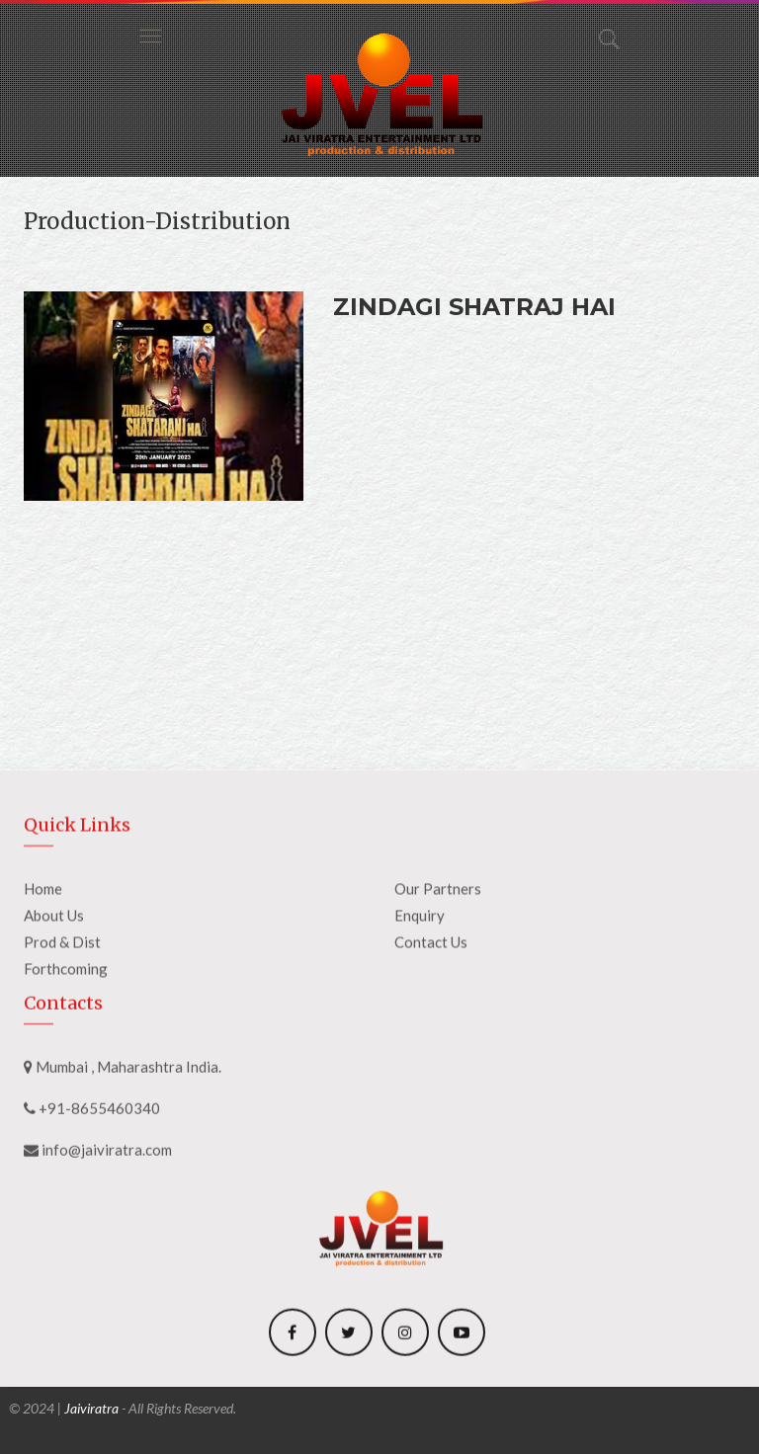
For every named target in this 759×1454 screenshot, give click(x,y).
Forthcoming (66, 1089)
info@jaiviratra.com (107, 1266)
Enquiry (419, 1036)
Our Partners (437, 1009)
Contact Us (430, 1063)
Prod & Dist (62, 1063)
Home (43, 1009)
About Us (54, 1036)
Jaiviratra (91, 1408)
